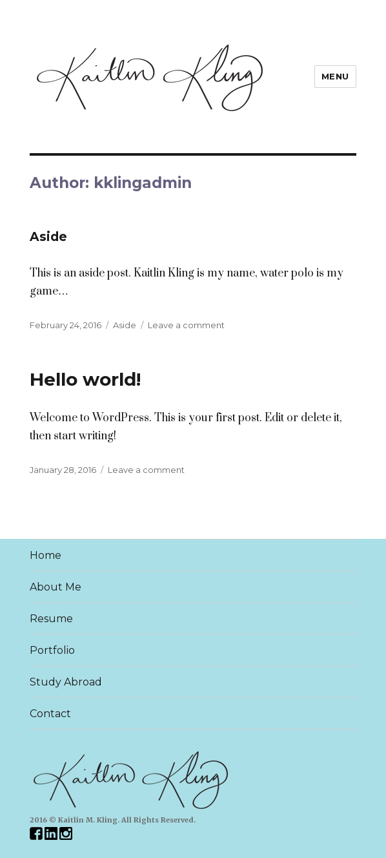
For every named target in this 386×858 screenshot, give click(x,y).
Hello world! (85, 379)
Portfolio (52, 650)
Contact (50, 713)
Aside (48, 236)
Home (45, 555)
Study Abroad (66, 682)
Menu (335, 76)
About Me (55, 587)
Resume (51, 618)
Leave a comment (186, 325)
